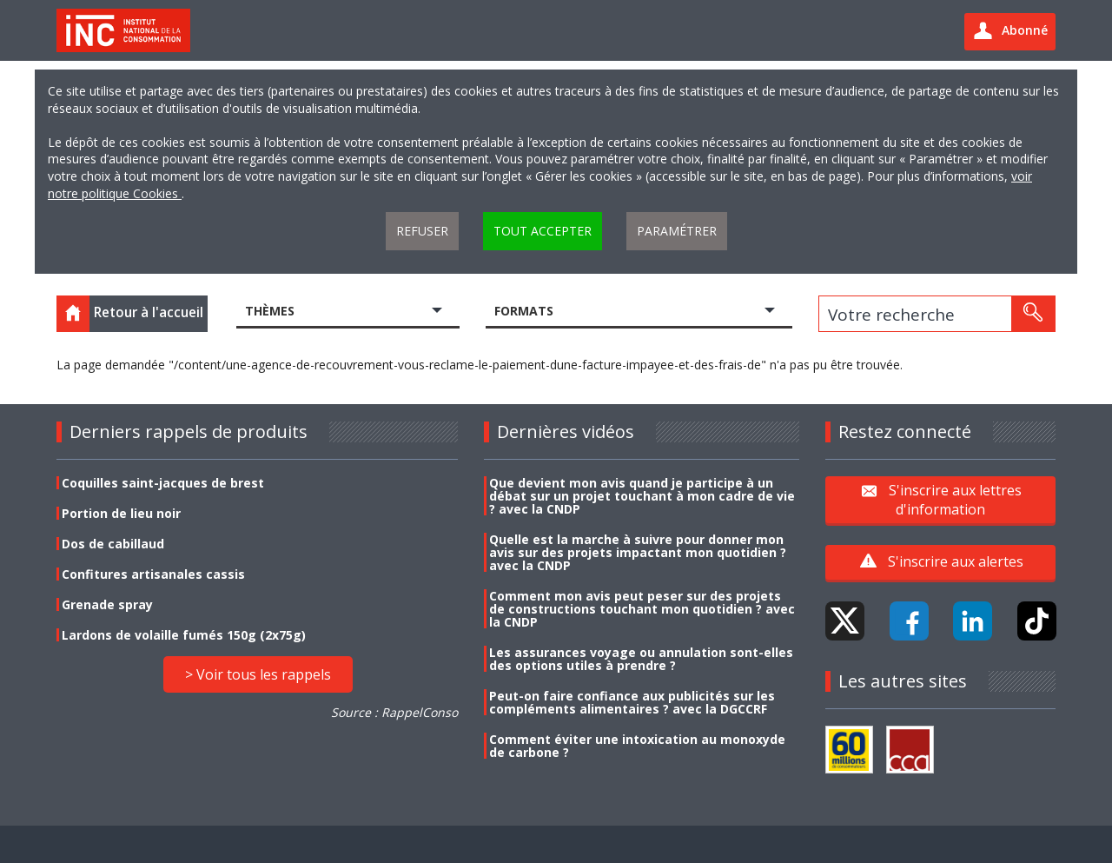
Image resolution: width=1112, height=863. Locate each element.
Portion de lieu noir (121, 513)
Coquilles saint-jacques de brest (163, 483)
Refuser (422, 230)
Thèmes (270, 310)
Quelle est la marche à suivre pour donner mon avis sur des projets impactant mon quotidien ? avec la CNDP (637, 552)
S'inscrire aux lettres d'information (955, 499)
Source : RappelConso (394, 712)
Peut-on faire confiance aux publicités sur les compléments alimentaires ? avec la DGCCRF (632, 702)
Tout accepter (542, 230)
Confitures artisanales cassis (153, 574)
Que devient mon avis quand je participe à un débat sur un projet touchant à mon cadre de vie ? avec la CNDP (642, 496)
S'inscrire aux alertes (955, 561)
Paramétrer (677, 230)
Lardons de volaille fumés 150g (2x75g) (184, 635)
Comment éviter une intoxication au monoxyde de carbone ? (637, 745)
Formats (523, 310)
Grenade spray (107, 604)
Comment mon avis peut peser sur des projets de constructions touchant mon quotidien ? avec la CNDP (642, 609)
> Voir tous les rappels (258, 674)
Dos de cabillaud (113, 543)
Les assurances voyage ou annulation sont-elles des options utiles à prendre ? (641, 659)
